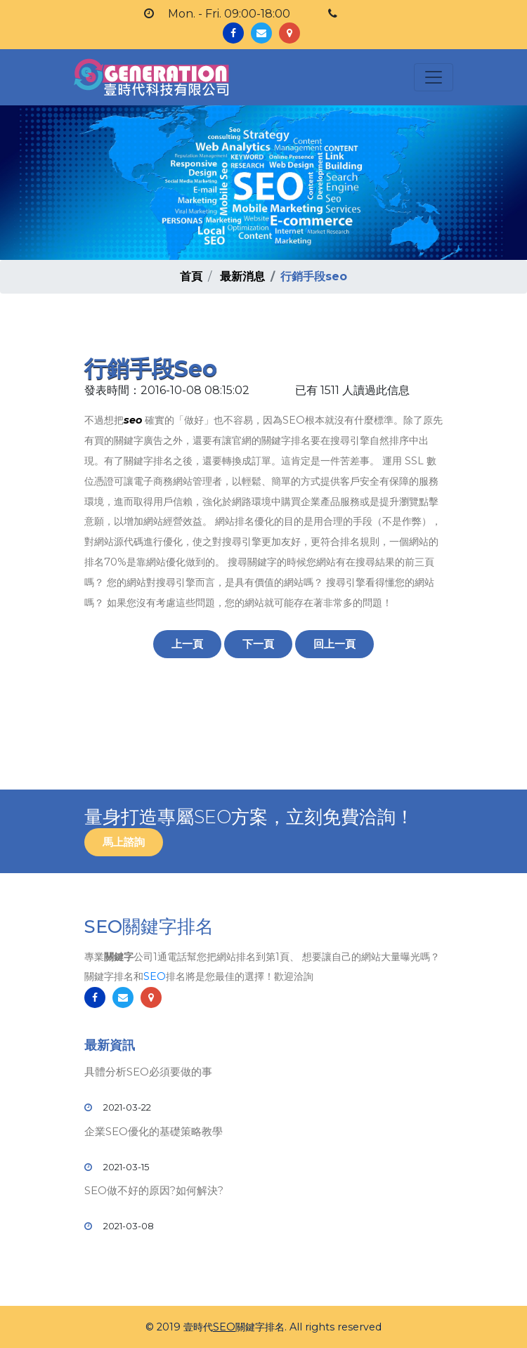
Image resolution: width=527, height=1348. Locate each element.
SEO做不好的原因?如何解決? (153, 1190)
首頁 (191, 276)
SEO (154, 976)
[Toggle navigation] (433, 77)
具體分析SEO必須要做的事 (148, 1071)
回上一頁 (334, 643)
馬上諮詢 (124, 842)
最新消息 (242, 276)
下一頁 (258, 643)
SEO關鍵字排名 (149, 926)
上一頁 (187, 643)
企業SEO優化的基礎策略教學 (153, 1131)
